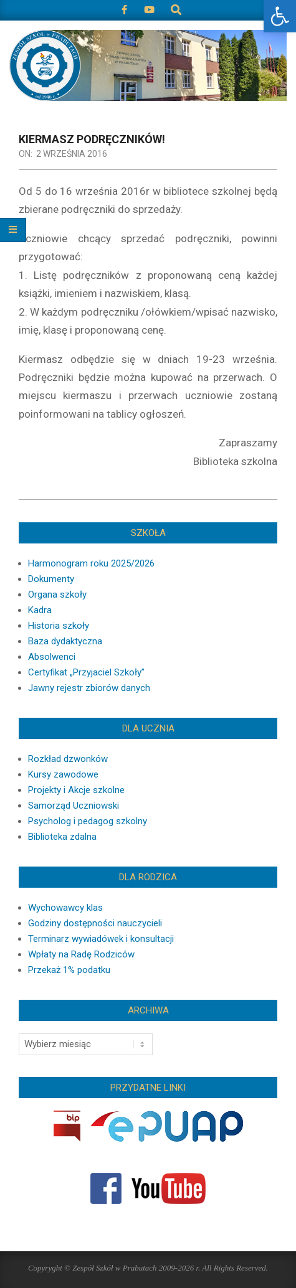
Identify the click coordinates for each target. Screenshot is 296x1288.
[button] (280, 16)
